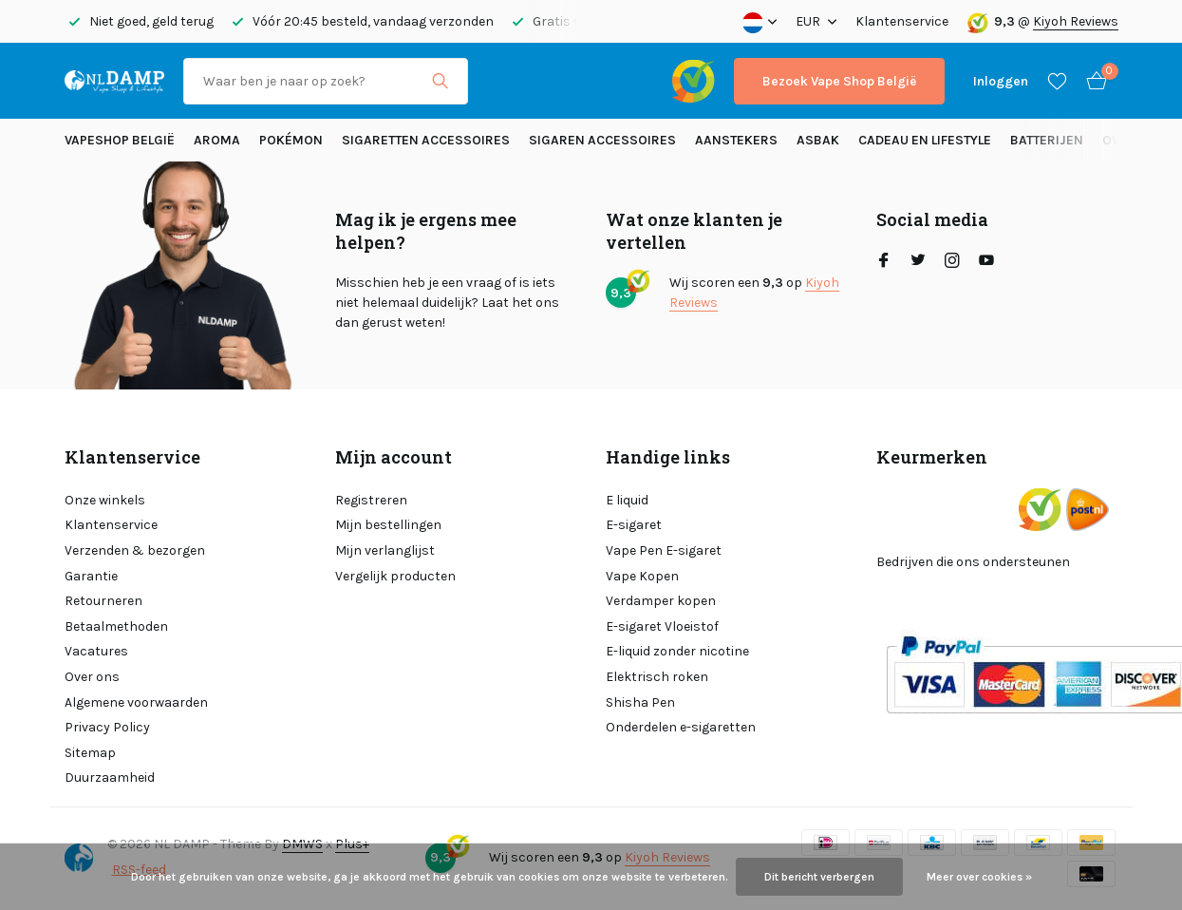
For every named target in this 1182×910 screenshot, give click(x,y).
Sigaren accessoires (602, 140)
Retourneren (103, 601)
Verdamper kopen (661, 601)
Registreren (371, 500)
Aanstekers (736, 140)
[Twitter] (918, 262)
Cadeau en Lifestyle (924, 140)
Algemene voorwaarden (136, 702)
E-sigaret (634, 525)
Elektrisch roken (657, 677)
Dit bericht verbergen (819, 876)
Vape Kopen (642, 576)
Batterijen (1046, 140)
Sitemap (90, 753)
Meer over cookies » (979, 876)
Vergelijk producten (395, 576)
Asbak (818, 140)
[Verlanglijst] (1057, 80)
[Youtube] (986, 262)
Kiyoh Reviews (1075, 21)
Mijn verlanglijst (385, 550)
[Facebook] (883, 262)
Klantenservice (901, 21)
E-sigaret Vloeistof (662, 626)
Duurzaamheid (110, 777)
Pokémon (291, 140)
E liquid (627, 500)
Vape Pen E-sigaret (664, 550)
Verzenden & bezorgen (135, 550)
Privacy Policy (107, 727)
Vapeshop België (120, 140)
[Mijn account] (1000, 81)
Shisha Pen (640, 702)
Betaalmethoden (116, 626)
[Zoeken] (325, 81)
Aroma (217, 140)
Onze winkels (105, 500)
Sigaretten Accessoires (426, 140)
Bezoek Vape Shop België (839, 81)
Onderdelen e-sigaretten (681, 727)
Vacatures (96, 651)
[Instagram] (952, 262)
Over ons (92, 677)
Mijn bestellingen (388, 525)
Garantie (91, 576)
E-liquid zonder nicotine (677, 651)
